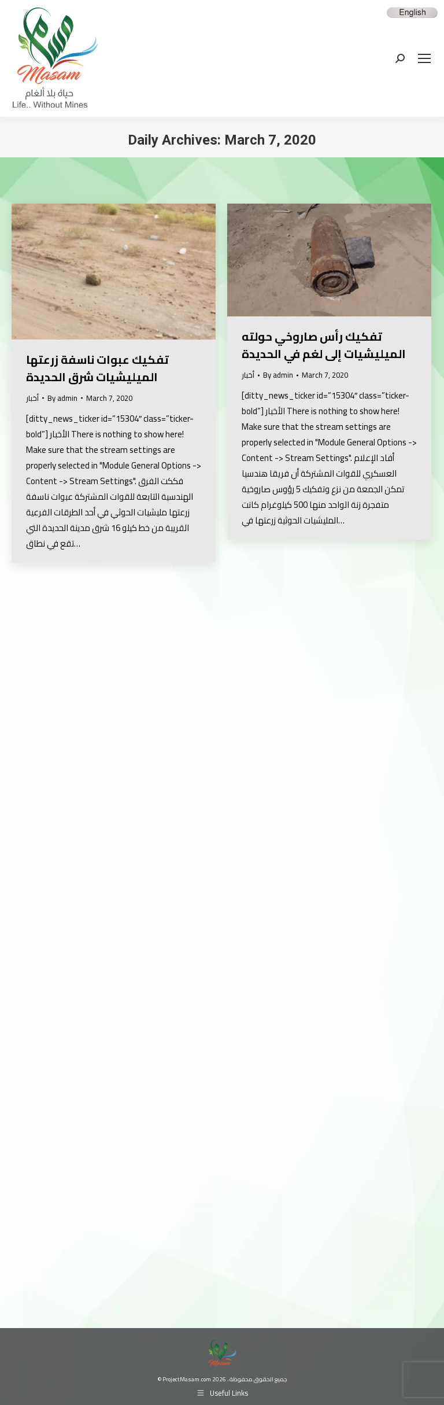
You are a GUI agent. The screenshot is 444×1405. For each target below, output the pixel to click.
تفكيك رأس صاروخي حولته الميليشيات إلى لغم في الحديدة (324, 345)
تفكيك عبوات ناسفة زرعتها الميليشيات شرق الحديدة (97, 368)
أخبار (32, 398)
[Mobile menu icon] (424, 58)
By (62, 398)
